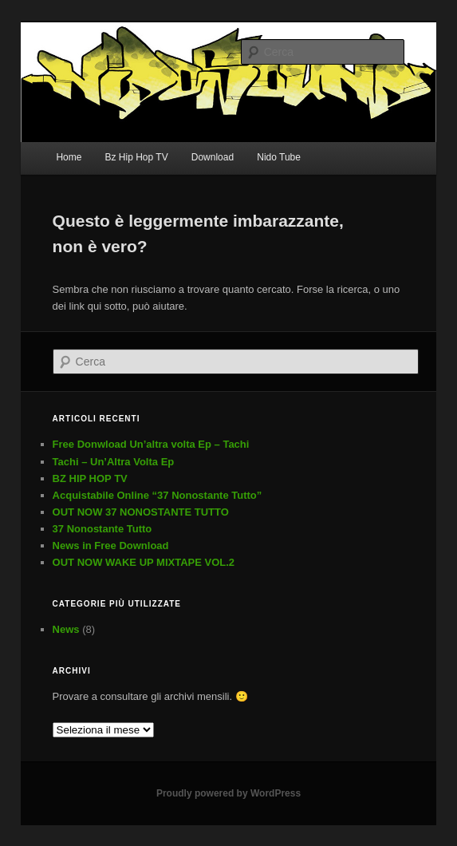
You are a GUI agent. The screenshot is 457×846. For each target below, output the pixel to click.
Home (68, 157)
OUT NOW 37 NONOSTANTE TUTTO (141, 512)
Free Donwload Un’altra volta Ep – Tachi (151, 444)
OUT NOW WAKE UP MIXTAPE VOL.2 (143, 562)
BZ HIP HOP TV (90, 478)
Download (212, 157)
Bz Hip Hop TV (136, 157)
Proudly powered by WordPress (228, 793)
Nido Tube (279, 157)
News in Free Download (111, 545)
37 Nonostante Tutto (102, 529)
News (66, 629)
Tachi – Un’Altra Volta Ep (114, 462)
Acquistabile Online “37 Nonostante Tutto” (157, 495)
